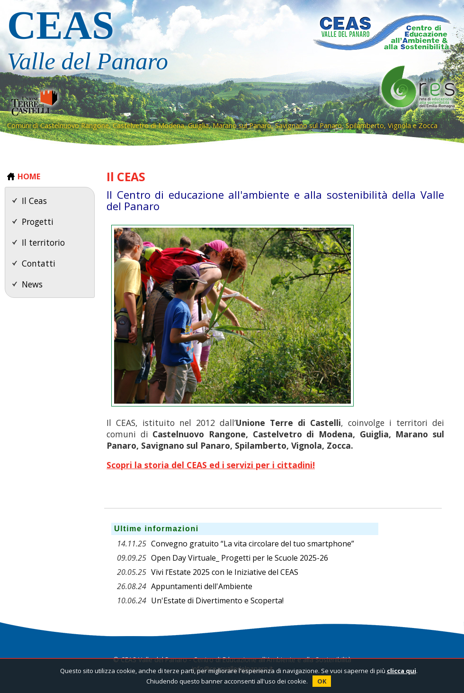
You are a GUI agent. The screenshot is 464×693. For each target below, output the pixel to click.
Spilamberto (365, 125)
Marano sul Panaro (242, 125)
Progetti (38, 221)
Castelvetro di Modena (148, 125)
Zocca (428, 125)
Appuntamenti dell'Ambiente (201, 586)
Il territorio (43, 242)
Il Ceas (34, 200)
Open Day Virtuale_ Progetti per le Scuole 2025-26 (239, 558)
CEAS (149, 42)
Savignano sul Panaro (308, 125)
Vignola (399, 125)
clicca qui (401, 670)
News (32, 284)
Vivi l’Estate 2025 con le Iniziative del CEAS (224, 572)
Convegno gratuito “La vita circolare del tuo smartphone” (252, 543)
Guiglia (198, 125)
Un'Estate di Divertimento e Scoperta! (217, 600)
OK (321, 681)
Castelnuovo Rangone (74, 125)
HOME (29, 176)
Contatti (38, 263)
